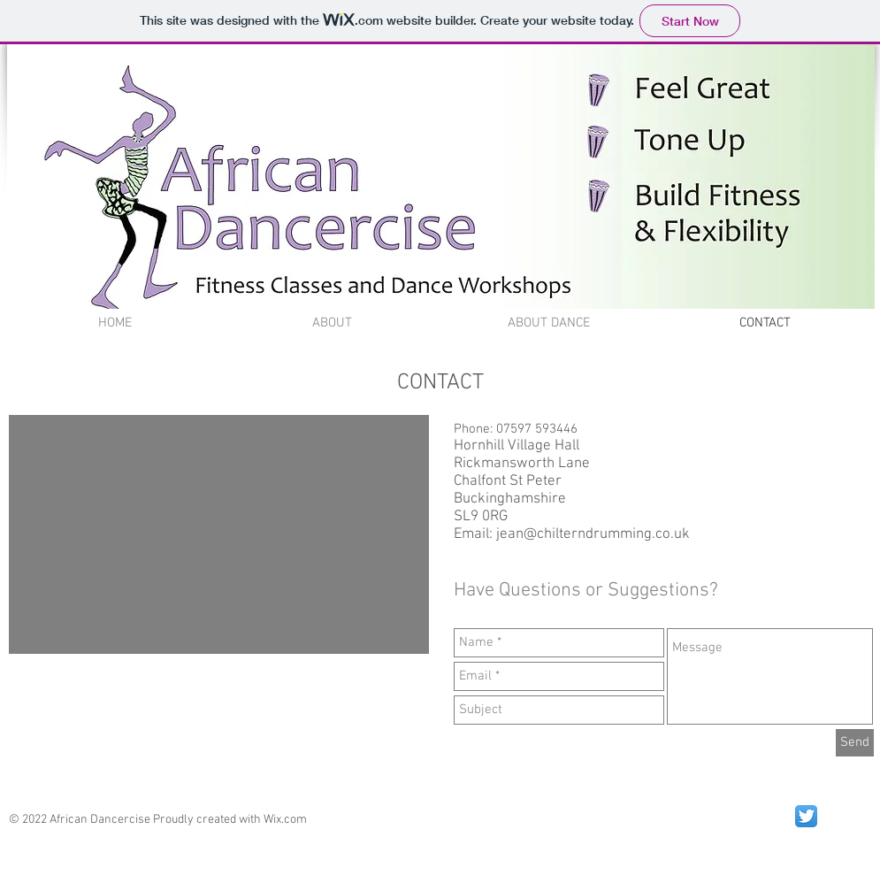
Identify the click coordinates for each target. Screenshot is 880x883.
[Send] (855, 742)
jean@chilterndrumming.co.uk (593, 534)
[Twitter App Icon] (806, 816)
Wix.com (285, 819)
